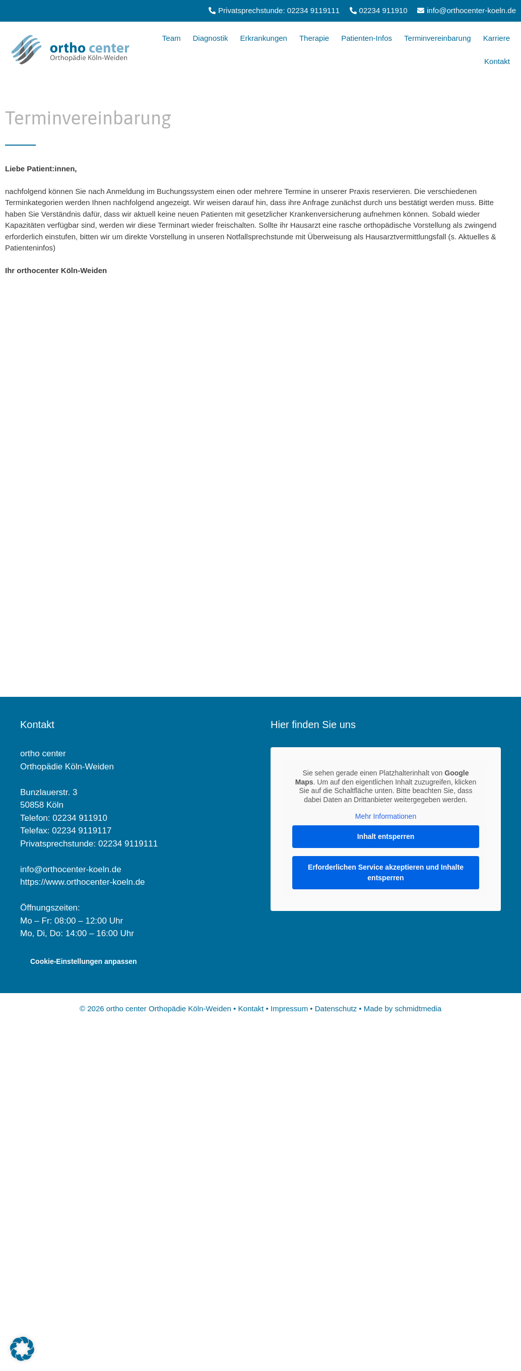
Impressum (289, 1008)
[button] (22, 1349)
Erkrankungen (263, 38)
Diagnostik (210, 38)
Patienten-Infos (366, 38)
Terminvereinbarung (437, 38)
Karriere (496, 38)
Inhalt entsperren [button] (386, 836)
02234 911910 (79, 818)
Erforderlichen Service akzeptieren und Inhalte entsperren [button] (386, 872)
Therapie (314, 38)
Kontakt (497, 61)
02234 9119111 (128, 843)
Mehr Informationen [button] (385, 816)
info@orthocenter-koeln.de (70, 869)
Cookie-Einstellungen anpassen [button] (83, 961)
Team (171, 38)
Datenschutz (336, 1008)
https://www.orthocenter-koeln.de (82, 882)
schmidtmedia (418, 1008)
